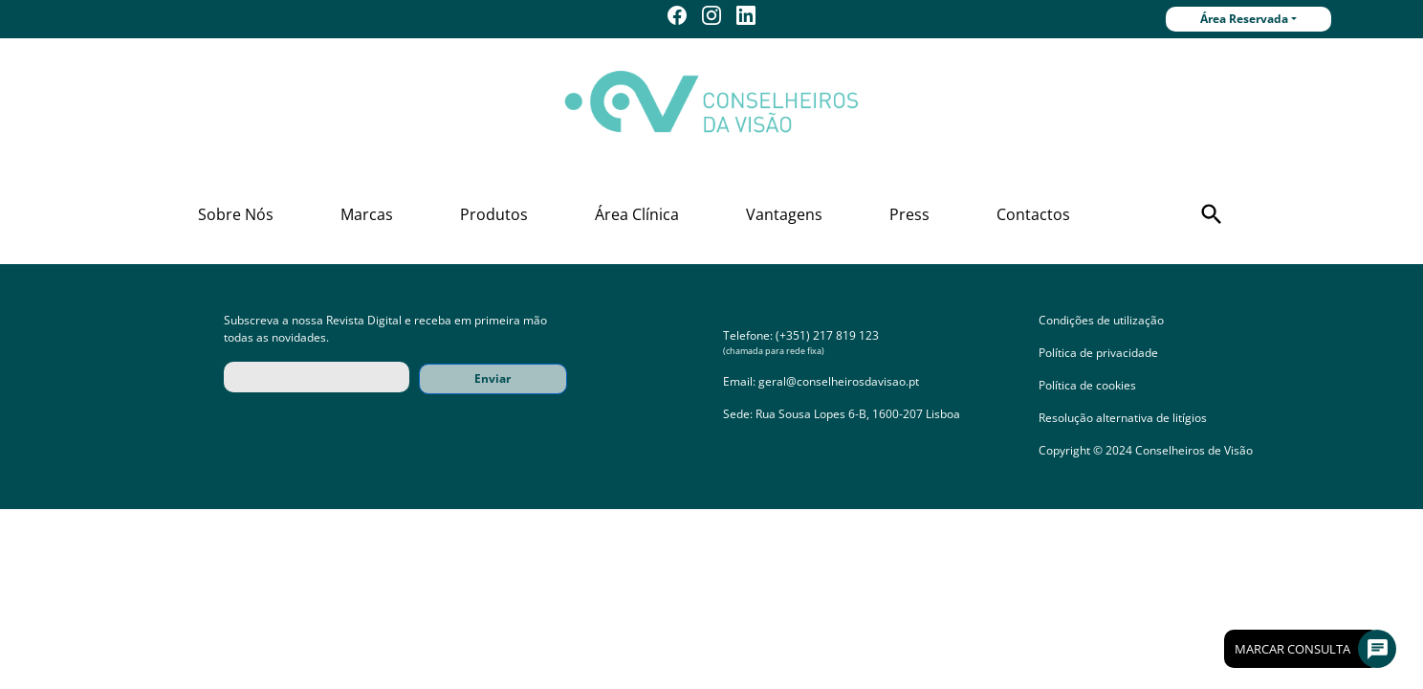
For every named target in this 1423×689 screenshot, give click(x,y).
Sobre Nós (236, 214)
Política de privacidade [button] (1098, 352)
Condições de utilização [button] (1101, 320)
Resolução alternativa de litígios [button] (1123, 418)
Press (909, 214)
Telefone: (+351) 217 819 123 (801, 335)
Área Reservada (1244, 19)
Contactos (1033, 214)
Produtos (494, 214)
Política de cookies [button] (1087, 385)
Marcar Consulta (1307, 649)
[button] (1212, 214)
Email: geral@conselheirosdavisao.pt (821, 381)
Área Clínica (637, 214)
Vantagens (784, 214)
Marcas (366, 214)
